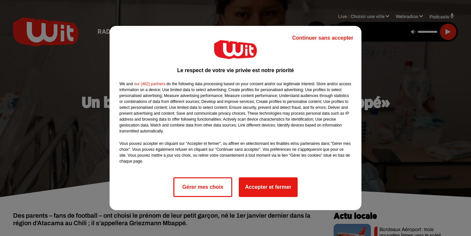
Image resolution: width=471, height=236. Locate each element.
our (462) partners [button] (149, 84)
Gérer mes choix (202, 187)
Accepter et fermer (268, 187)
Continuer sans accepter (322, 38)
